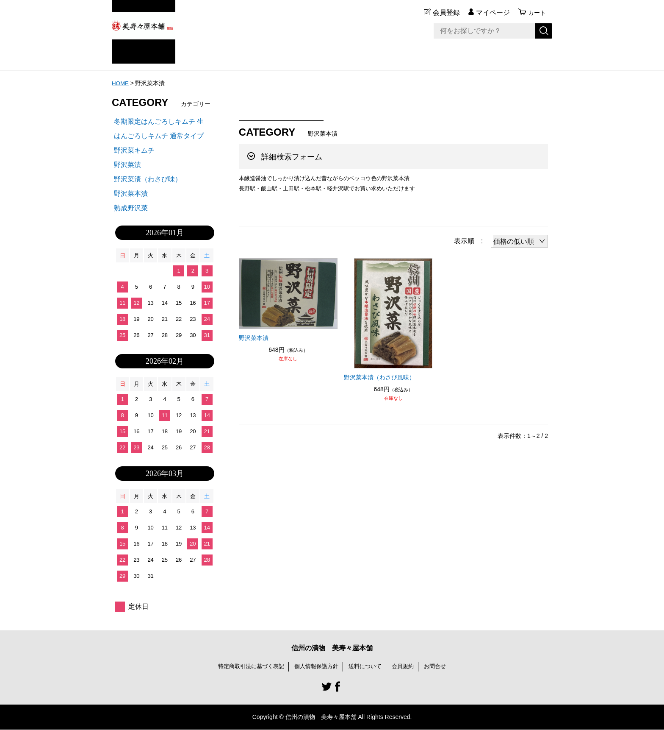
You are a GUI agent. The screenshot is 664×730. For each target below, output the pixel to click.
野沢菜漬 (127, 164)
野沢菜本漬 (253, 337)
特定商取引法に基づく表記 (246, 666)
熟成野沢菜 (131, 208)
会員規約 (407, 666)
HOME (121, 83)
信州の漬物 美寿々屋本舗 (332, 648)
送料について (367, 666)
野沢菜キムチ (134, 150)
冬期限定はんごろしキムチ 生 (159, 121)
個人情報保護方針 (316, 666)
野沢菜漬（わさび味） (148, 179)
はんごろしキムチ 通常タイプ (159, 135)
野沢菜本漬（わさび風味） (379, 377)
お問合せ (441, 666)
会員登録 (443, 12)
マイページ (490, 12)
